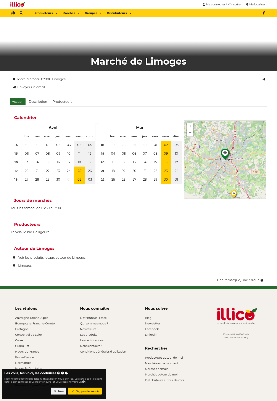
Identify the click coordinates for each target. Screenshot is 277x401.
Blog (148, 317)
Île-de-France (24, 357)
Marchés (71, 13)
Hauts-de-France (27, 351)
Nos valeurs (88, 329)
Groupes (93, 13)
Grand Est (22, 346)
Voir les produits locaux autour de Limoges (49, 258)
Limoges (22, 266)
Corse (19, 340)
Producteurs (45, 13)
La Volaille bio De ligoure (30, 232)
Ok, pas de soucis (85, 391)
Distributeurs (119, 13)
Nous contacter (90, 346)
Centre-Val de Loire (28, 334)
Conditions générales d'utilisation (103, 351)
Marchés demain (157, 369)
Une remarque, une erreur (240, 280)
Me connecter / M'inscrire (221, 4)
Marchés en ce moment (161, 363)
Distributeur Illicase (93, 317)
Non (58, 391)
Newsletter (152, 323)
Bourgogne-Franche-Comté (35, 323)
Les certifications (91, 340)
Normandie (23, 362)
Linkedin (151, 334)
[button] (225, 155)
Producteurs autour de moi (164, 357)
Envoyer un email (29, 87)
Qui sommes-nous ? (94, 323)
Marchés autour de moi (161, 374)
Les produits (88, 334)
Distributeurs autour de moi (164, 380)
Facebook (152, 329)
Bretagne (22, 329)
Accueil (17, 102)
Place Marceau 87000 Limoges (39, 79)
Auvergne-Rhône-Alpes (31, 317)
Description (38, 102)
